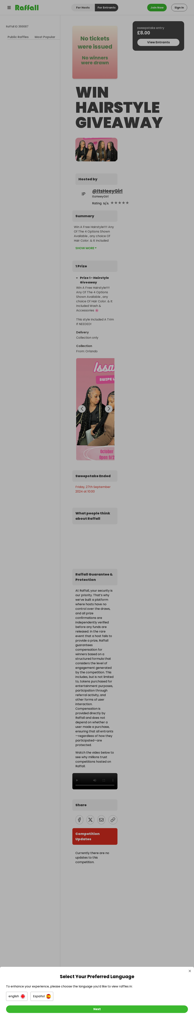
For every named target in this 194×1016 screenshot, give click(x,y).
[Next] (97, 1006)
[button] (18, 993)
